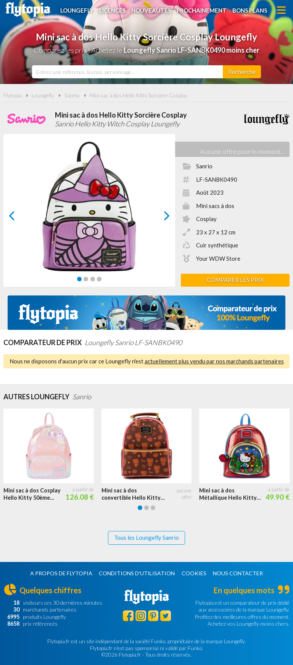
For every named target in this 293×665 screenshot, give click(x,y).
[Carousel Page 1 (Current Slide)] (79, 279)
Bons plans (249, 10)
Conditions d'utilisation (137, 573)
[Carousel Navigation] (89, 215)
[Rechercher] (242, 71)
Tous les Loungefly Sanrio (146, 537)
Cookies (194, 573)
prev (21, 218)
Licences (112, 10)
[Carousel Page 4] (99, 279)
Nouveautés (151, 10)
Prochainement (202, 10)
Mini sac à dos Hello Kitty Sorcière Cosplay (139, 95)
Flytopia (27, 9)
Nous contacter (238, 573)
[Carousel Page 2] (86, 279)
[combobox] (127, 71)
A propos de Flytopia (61, 573)
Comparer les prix (235, 279)
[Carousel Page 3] (92, 279)
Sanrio (72, 95)
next (158, 218)
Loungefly (76, 10)
